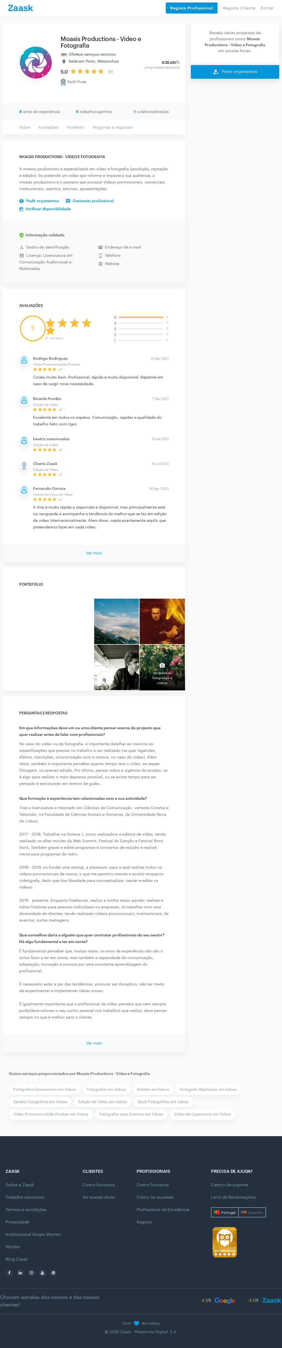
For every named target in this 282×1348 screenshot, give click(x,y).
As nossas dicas (99, 1197)
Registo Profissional (191, 8)
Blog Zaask (17, 1259)
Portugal (228, 1212)
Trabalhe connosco (25, 1197)
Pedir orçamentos (39, 201)
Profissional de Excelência (163, 1209)
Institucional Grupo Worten (33, 1234)
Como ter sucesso (155, 1197)
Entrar (267, 8)
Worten (13, 1247)
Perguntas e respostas (113, 127)
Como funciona (99, 1185)
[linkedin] (20, 1273)
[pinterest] (53, 1273)
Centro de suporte (229, 1185)
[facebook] (9, 1273)
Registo (144, 1222)
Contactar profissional (90, 201)
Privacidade (17, 1222)
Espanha (255, 1212)
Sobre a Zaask (20, 1185)
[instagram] (31, 1273)
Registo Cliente (239, 8)
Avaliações (48, 127)
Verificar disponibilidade (45, 209)
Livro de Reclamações (233, 1197)
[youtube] (42, 1273)
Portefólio (76, 127)
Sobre (24, 127)
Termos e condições (26, 1209)
